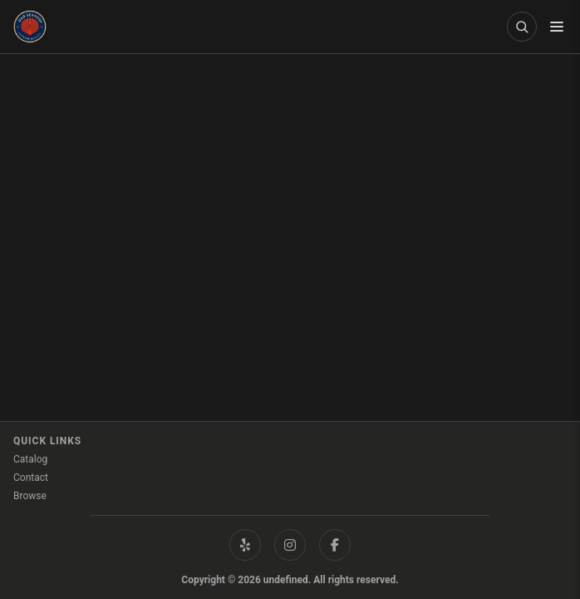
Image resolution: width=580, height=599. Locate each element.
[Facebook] (335, 545)
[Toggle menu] (557, 27)
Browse (30, 496)
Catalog (30, 459)
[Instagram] (290, 545)
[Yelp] (245, 545)
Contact (30, 477)
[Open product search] (522, 27)
